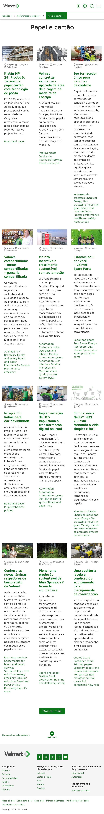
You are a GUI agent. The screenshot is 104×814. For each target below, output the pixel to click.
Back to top (52, 734)
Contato (6, 789)
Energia (40, 784)
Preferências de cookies (13, 804)
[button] (7, 15)
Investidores (8, 785)
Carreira (6, 770)
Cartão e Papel (44, 777)
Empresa (6, 774)
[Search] (91, 6)
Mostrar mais (52, 711)
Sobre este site (24, 800)
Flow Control (78, 773)
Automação (77, 777)
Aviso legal (39, 800)
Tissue (40, 780)
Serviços (41, 788)
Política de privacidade (77, 800)
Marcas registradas (55, 800)
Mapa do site (8, 800)
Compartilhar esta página (16, 735)
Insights (5, 782)
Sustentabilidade (10, 778)
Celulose (41, 773)
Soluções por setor (81, 790)
